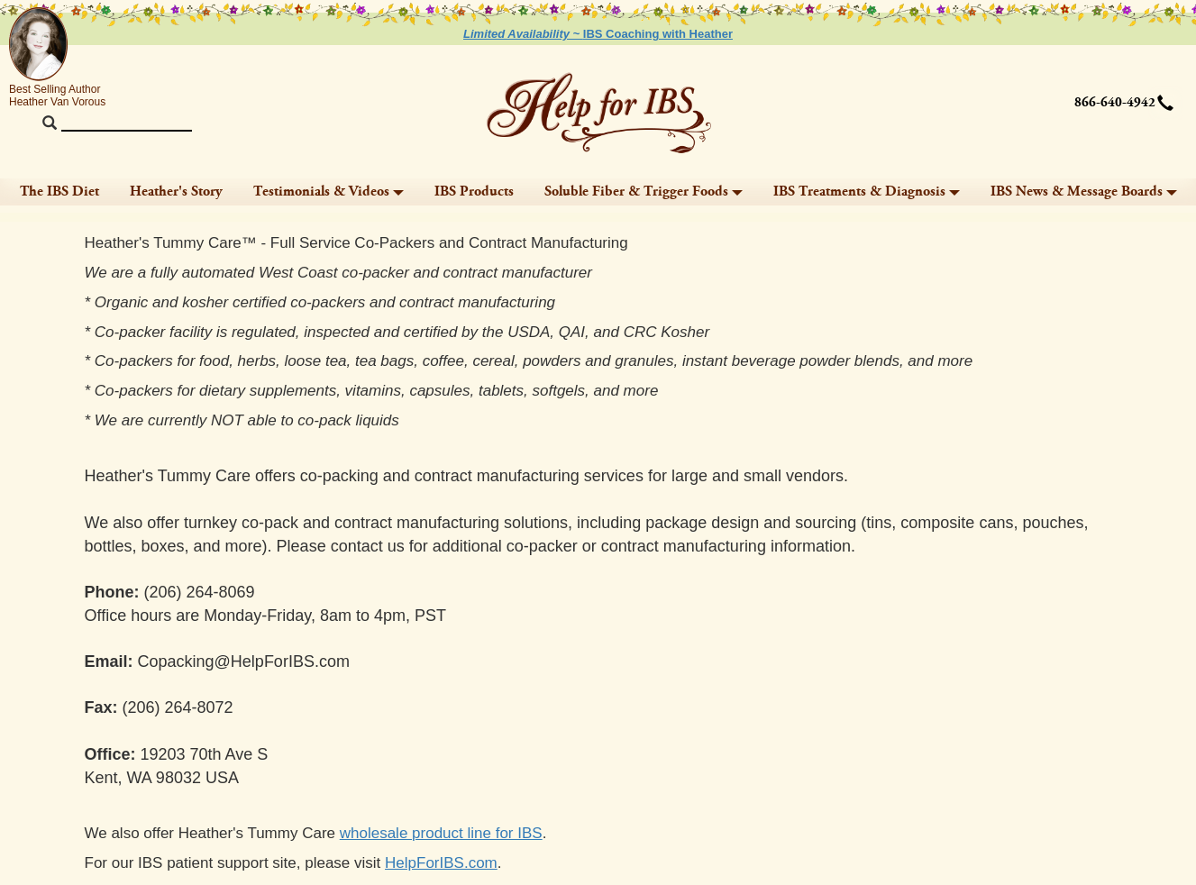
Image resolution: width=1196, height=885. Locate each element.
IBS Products (474, 191)
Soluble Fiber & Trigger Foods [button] (643, 191)
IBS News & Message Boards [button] (1084, 191)
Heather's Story (176, 191)
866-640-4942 (1114, 103)
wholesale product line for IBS (441, 833)
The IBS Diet (59, 191)
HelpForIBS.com (441, 862)
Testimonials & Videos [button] (328, 191)
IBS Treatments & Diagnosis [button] (866, 191)
